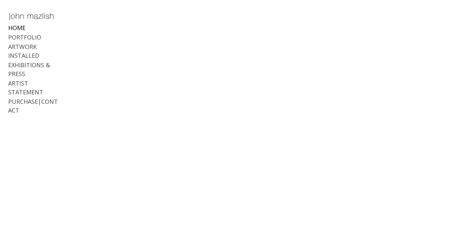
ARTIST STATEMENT (36, 71)
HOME (17, 33)
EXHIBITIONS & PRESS (38, 62)
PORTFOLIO (24, 43)
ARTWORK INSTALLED (38, 52)
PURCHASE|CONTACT (38, 81)
